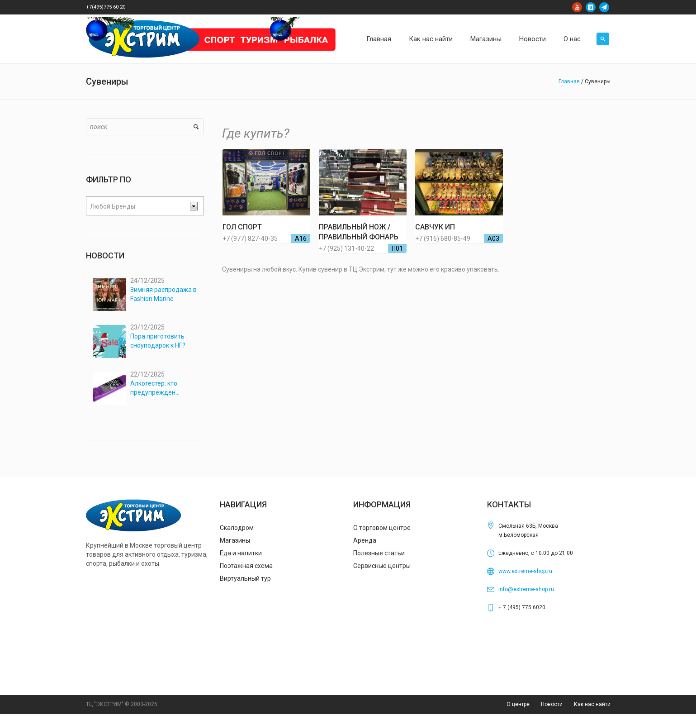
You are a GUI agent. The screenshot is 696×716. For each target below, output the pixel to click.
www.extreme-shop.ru (525, 573)
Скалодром (237, 530)
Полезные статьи (379, 555)
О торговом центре (382, 530)
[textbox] (138, 206)
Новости (552, 707)
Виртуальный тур (245, 580)
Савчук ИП (435, 227)
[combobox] (145, 205)
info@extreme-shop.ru (526, 591)
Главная (569, 81)
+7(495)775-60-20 (105, 7)
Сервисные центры (382, 568)
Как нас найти (592, 707)
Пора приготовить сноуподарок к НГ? (157, 342)
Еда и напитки (241, 555)
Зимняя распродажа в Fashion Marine (163, 294)
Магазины (235, 542)
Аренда (364, 542)
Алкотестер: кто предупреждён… (155, 389)
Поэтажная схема (246, 568)
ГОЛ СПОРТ (242, 227)
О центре (518, 707)
